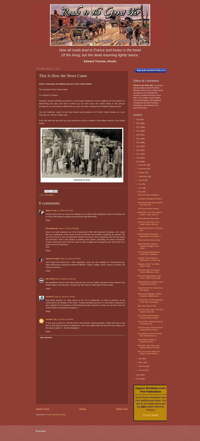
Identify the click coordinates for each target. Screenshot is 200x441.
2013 (138, 379)
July (140, 184)
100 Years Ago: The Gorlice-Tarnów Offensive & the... (149, 271)
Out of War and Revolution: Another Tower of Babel (148, 317)
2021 (138, 139)
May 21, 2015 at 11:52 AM (65, 279)
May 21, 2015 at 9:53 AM (68, 228)
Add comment (46, 337)
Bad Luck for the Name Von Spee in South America (149, 352)
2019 (138, 146)
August (141, 180)
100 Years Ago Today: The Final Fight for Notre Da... (150, 311)
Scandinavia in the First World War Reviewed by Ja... (150, 335)
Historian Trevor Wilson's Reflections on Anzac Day (149, 259)
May (140, 192)
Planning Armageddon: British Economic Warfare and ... (149, 295)
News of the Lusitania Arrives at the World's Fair (150, 323)
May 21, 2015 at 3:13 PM (63, 319)
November (142, 169)
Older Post (122, 409)
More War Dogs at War (147, 306)
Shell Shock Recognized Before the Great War (150, 204)
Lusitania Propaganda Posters (150, 199)
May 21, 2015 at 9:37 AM (63, 210)
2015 (138, 162)
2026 (138, 119)
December (142, 165)
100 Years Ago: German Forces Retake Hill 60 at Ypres (150, 328)
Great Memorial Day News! (148, 218)
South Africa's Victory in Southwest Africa (147, 341)
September (143, 176)
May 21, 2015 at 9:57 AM (71, 259)
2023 (138, 131)
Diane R (49, 210)
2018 (138, 150)
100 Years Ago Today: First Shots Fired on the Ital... (148, 223)
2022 (138, 135)
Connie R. (50, 297)
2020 (138, 142)
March (141, 362)
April (140, 359)
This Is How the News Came (149, 240)
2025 (138, 123)
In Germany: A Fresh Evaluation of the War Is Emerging (150, 301)
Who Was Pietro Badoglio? (148, 195)
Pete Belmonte (52, 228)
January (141, 370)
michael (49, 319)
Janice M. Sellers (53, 259)
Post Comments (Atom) (56, 415)
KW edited (49, 195)
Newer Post (42, 409)
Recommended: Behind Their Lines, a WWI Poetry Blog (149, 277)
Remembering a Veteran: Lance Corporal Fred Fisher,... (150, 283)
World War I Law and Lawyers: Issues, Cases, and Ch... (150, 213)
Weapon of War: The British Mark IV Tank (149, 265)
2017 (138, 154)
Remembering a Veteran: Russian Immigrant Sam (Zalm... (148, 246)
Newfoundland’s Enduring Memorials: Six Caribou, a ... (150, 235)
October (141, 172)
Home (82, 409)
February (142, 366)
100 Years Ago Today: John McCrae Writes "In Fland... (149, 347)
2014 (138, 375)
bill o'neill (50, 279)
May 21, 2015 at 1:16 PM (65, 297)
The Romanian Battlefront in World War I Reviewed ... (149, 253)
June (140, 188)
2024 (138, 127)
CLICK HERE (150, 415)
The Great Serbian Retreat (148, 209)
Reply (48, 220)
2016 (138, 158)
